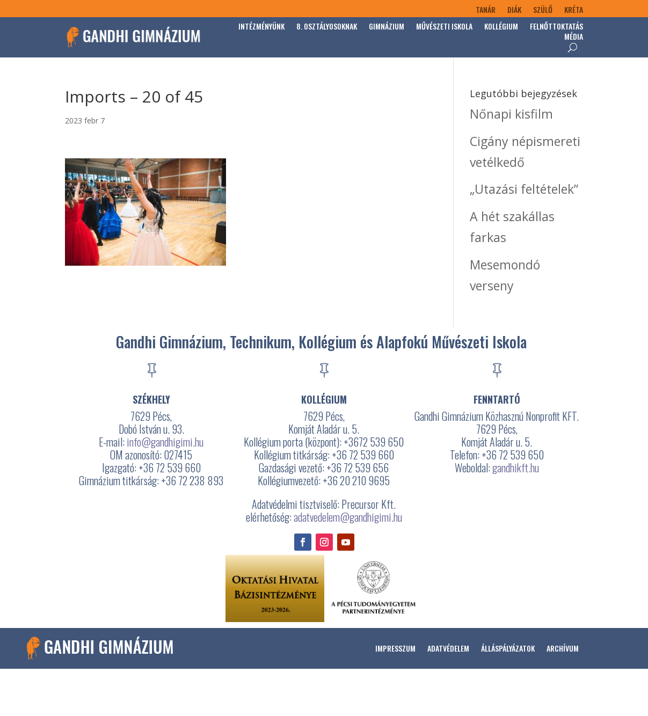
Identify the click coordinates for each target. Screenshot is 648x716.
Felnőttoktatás (556, 27)
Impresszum (395, 648)
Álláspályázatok (508, 648)
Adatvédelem (448, 648)
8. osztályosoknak (326, 27)
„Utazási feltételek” (524, 189)
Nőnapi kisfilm (511, 113)
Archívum (563, 648)
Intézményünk (261, 27)
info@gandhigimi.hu (165, 442)
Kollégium (501, 27)
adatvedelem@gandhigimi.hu (348, 517)
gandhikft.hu (515, 467)
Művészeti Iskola (444, 27)
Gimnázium (386, 27)
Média (573, 37)
